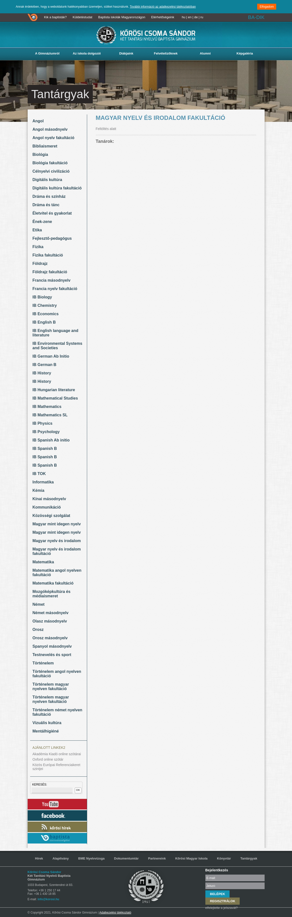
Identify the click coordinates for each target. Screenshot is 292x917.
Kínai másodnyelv (49, 499)
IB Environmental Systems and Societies (57, 345)
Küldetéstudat (82, 17)
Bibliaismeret (45, 146)
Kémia (38, 490)
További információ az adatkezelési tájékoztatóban (163, 6)
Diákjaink (126, 53)
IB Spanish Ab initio (51, 440)
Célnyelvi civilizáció (51, 171)
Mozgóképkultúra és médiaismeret (52, 593)
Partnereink (157, 858)
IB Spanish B (45, 448)
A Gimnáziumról (47, 53)
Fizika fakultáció (48, 255)
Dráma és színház (49, 196)
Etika (37, 230)
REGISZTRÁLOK (222, 901)
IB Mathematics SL (50, 415)
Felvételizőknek (165, 53)
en (190, 17)
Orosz (38, 629)
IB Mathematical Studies (55, 398)
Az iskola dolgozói (87, 53)
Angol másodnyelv (50, 129)
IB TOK (39, 474)
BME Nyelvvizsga (91, 858)
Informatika (43, 482)
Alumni (205, 53)
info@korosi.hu (48, 899)
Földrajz (40, 263)
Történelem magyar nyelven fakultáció (51, 686)
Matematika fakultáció (53, 583)
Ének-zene (42, 222)
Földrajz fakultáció (50, 272)
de (196, 17)
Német (39, 604)
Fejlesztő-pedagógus (52, 238)
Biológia (40, 154)
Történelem (43, 663)
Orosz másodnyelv (50, 638)
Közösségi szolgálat (51, 516)
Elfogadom (267, 6)
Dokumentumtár (126, 858)
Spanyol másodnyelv (52, 646)
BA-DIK (256, 17)
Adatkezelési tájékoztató (115, 912)
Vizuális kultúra (47, 723)
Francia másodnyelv (52, 280)
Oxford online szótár (48, 759)
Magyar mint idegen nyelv (57, 524)
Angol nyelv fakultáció (54, 138)
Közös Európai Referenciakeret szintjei (56, 767)
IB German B (45, 365)
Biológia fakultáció (50, 163)
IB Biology (42, 297)
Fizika (38, 247)
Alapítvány (61, 858)
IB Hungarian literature (54, 390)
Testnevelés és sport (52, 655)
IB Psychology (46, 432)
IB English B (44, 322)
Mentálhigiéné (46, 731)
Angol (38, 121)
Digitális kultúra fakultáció (57, 188)
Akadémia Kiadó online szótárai (57, 754)
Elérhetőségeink (162, 17)
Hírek (39, 858)
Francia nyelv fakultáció (55, 289)
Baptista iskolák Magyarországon (121, 17)
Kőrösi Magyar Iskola (191, 858)
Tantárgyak (248, 858)
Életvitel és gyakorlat (52, 213)
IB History (42, 373)
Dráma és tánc (46, 205)
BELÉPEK (217, 894)
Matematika (43, 562)
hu (183, 17)
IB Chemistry (45, 305)
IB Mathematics (47, 406)
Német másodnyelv (51, 613)
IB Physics (43, 423)
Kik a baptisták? (55, 17)
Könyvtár (224, 858)
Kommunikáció (47, 507)
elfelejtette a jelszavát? (221, 908)
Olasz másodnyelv (50, 621)
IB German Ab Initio (51, 356)
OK (78, 790)
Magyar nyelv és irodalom (57, 541)
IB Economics (46, 314)
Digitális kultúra (47, 180)
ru (201, 17)
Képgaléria (244, 53)
